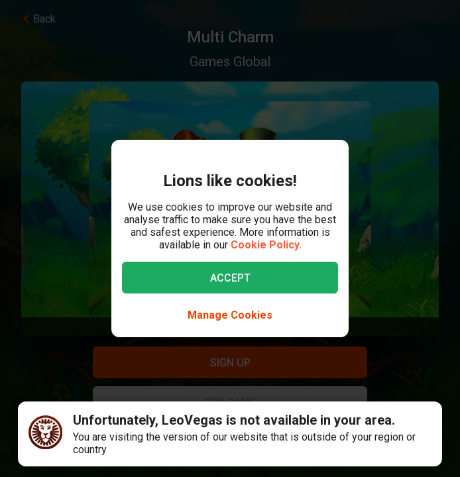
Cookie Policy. (266, 244)
